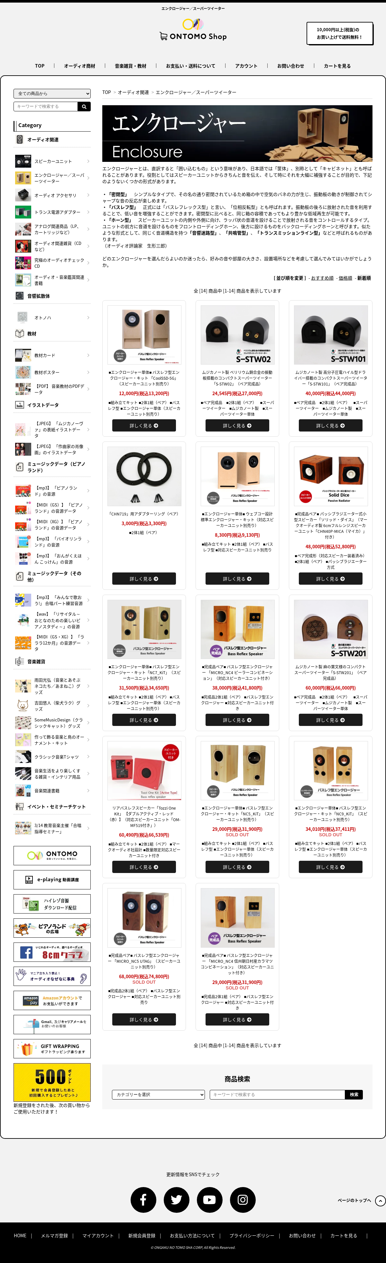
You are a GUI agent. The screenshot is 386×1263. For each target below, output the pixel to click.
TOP (39, 65)
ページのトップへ (362, 1200)
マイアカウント (98, 1235)
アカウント (246, 65)
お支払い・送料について (191, 65)
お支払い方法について (192, 1235)
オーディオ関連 (133, 92)
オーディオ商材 (79, 65)
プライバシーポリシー (251, 1235)
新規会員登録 (141, 1235)
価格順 (345, 277)
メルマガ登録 (54, 1235)
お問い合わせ (290, 65)
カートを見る (337, 65)
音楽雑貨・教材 (130, 65)
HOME (20, 1235)
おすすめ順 (322, 277)
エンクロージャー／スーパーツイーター (196, 92)
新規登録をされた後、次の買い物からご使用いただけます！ (52, 1089)
